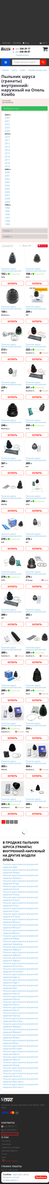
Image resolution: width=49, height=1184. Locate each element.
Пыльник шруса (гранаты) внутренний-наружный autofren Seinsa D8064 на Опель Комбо (36, 345)
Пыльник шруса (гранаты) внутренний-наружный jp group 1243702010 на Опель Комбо (36, 573)
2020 (7, 117)
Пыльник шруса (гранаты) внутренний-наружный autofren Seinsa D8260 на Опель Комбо (36, 762)
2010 (7, 136)
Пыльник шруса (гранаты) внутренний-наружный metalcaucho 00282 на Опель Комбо (12, 421)
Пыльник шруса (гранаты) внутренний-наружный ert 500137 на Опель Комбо (11, 383)
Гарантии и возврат (11, 1147)
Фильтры (42, 246)
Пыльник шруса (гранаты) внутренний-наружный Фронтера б (20, 1085)
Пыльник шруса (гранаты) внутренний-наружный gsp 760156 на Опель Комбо (11, 535)
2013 (7, 146)
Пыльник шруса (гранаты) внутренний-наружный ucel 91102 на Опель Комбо (37, 421)
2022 (7, 124)
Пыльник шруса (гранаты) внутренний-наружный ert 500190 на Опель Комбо (36, 459)
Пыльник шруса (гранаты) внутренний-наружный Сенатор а (20, 1069)
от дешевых (7, 246)
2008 (7, 198)
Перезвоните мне (22, 55)
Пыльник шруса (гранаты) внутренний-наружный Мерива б (20, 1030)
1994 (7, 207)
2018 (7, 163)
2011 (7, 140)
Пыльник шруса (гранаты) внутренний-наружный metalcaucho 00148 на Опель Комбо (12, 307)
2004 (7, 185)
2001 (7, 175)
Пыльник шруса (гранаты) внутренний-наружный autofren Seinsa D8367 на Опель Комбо (11, 800)
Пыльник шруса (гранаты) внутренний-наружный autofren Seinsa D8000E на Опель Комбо (12, 724)
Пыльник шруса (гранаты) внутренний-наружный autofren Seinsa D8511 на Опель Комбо (36, 648)
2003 (7, 182)
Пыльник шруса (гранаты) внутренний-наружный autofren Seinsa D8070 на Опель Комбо (36, 383)
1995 (7, 211)
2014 (7, 149)
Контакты (17, 43)
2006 (7, 191)
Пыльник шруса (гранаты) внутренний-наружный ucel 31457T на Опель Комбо (36, 270)
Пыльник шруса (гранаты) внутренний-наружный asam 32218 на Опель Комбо (36, 686)
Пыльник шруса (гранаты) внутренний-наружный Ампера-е (20, 876)
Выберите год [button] (11, 108)
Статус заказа (10, 1160)
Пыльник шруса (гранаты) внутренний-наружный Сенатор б (20, 1074)
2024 (7, 130)
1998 (7, 220)
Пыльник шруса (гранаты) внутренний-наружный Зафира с (20, 959)
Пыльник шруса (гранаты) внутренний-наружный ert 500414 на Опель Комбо (36, 611)
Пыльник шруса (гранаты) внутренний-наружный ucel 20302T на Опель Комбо (11, 270)
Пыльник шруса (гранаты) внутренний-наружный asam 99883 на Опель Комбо (36, 800)
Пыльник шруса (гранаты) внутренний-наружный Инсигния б (20, 970)
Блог (4, 1157)
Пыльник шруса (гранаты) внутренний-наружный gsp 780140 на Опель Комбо (11, 686)
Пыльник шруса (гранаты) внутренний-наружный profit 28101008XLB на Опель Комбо (12, 345)
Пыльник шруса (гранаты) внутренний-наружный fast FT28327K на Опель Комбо (36, 724)
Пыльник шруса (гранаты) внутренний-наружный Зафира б (20, 953)
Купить (12, 283)
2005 (7, 188)
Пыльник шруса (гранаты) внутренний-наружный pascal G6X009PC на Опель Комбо (11, 762)
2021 (7, 120)
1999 (7, 224)
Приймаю (40, 1177)
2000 (7, 172)
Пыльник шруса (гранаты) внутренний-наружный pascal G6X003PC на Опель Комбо (11, 497)
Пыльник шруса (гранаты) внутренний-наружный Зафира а (20, 948)
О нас (4, 1154)
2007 (7, 195)
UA (42, 43)
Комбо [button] (7, 236)
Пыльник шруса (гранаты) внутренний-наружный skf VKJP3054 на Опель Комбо (36, 307)
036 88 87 (21, 51)
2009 (7, 201)
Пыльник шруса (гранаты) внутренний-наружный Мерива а (20, 1025)
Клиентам (6, 1144)
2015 (7, 153)
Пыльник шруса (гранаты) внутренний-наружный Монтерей (20, 1047)
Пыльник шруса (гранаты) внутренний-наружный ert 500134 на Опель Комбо (11, 459)
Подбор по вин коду (9, 1134)
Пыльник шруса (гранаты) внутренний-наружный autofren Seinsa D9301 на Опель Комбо (11, 648)
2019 (7, 166)
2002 (7, 178)
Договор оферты (9, 1150)
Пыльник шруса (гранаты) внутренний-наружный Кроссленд (20, 1019)
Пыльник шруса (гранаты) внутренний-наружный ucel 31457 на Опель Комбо (37, 497)
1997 (7, 217)
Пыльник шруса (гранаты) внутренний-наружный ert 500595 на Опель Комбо (11, 611)
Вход (26, 43)
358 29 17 (21, 48)
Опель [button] (7, 230)
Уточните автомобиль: (8, 101)
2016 (7, 156)
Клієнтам (6, 43)
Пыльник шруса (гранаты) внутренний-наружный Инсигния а (20, 964)
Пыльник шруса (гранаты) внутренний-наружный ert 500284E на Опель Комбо (36, 535)
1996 (7, 214)
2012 (7, 143)
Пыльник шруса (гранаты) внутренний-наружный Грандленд (20, 942)
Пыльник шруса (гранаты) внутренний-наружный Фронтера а (20, 1080)
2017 (7, 159)
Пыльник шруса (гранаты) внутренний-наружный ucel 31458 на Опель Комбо (12, 573)
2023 (7, 127)
